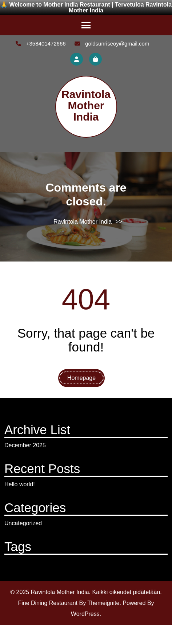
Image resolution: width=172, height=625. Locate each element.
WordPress (85, 614)
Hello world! (19, 484)
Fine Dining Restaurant (47, 603)
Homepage (81, 378)
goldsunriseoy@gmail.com (112, 43)
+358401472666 (41, 43)
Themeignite (103, 603)
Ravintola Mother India (86, 105)
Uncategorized (23, 523)
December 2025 (25, 445)
